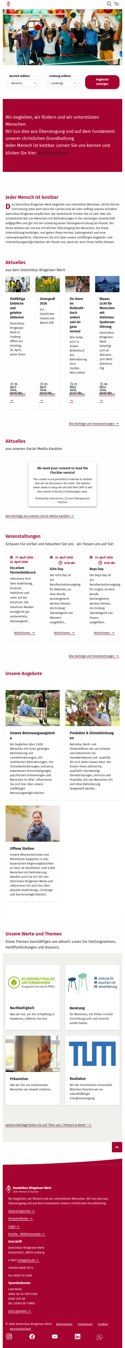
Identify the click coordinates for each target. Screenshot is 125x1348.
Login (11, 1226)
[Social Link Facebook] (32, 1338)
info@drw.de (26, 1260)
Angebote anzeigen (102, 82)
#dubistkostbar (53, 153)
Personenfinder (18, 1218)
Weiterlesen (22, 633)
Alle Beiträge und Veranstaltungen (92, 423)
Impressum (85, 1324)
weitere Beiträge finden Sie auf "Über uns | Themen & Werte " (46, 1125)
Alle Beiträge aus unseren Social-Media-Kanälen (38, 516)
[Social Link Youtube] (55, 1338)
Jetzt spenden (17, 1311)
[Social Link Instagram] (10, 1338)
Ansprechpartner (19, 1211)
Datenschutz (64, 1324)
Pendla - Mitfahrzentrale (24, 1234)
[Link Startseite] (8, 4)
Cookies (103, 1324)
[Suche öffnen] (110, 4)
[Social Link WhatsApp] (100, 1339)
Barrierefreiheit (20, 1329)
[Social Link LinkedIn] (78, 1338)
